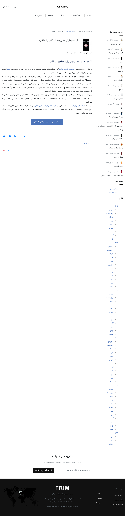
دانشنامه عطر (113, 192)
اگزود (121, 107)
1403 (116, 242)
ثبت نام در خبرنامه (43, 470)
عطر (8, 69)
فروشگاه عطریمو (75, 15)
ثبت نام (6, 6)
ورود (15, 6)
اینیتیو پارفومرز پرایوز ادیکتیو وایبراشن (58, 40)
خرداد (111, 217)
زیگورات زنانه (118, 80)
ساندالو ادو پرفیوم (117, 138)
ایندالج (121, 89)
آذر (112, 239)
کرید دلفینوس (118, 166)
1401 (116, 337)
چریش (120, 71)
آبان (112, 235)
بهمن (111, 283)
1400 (116, 385)
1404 (116, 206)
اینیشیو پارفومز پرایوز (66, 69)
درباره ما (51, 15)
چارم (121, 62)
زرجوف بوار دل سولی (116, 148)
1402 (116, 290)
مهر (112, 231)
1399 (116, 433)
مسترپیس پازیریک (116, 43)
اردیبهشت (109, 213)
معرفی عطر (114, 188)
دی (112, 279)
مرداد (111, 224)
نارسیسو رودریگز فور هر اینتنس (112, 175)
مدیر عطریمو (70, 31)
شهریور (110, 228)
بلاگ (61, 15)
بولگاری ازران (118, 157)
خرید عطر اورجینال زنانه (76, 105)
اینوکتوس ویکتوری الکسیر (114, 116)
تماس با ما (38, 15)
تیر (112, 220)
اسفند (111, 286)
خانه (89, 15)
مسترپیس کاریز (117, 98)
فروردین (110, 209)
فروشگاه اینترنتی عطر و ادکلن (45, 105)
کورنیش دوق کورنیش (115, 52)
